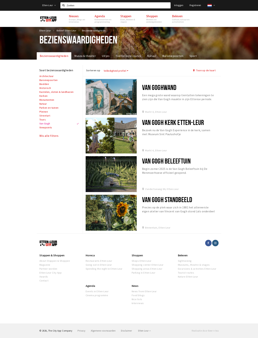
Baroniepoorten (172, 56)
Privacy (81, 330)
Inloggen (178, 5)
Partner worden (48, 268)
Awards (43, 276)
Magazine (44, 264)
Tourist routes (186, 272)
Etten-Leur (49, 5)
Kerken (43, 95)
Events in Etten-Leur (97, 291)
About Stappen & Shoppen (54, 260)
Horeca (90, 255)
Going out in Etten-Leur (99, 264)
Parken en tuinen (49, 107)
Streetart (44, 115)
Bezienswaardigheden (54, 56)
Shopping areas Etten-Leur (147, 268)
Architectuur (46, 76)
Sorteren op (93, 70)
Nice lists (137, 299)
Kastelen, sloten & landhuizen (56, 92)
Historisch (45, 88)
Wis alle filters (49, 135)
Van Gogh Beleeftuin (166, 161)
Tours (42, 119)
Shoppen (137, 255)
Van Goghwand (159, 87)
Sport (193, 56)
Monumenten (46, 99)
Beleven (183, 255)
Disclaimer (126, 330)
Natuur (151, 56)
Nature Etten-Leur (188, 276)
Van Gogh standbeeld (167, 199)
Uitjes (105, 56)
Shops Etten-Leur (142, 260)
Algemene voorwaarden (103, 330)
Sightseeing (185, 260)
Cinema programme (97, 295)
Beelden (44, 84)
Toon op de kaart (204, 70)
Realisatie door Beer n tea (205, 330)
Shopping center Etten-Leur (147, 264)
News (135, 286)
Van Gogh (44, 123)
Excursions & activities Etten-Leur (197, 268)
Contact (43, 280)
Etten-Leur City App (50, 272)
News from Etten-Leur (144, 291)
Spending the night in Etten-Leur (104, 268)
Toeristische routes (128, 56)
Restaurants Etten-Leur (99, 260)
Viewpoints (45, 127)
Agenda (90, 286)
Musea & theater (85, 56)
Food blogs (138, 295)
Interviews (138, 303)
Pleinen (43, 111)
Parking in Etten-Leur (143, 272)
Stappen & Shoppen (51, 255)
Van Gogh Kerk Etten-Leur (173, 122)
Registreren (195, 5)
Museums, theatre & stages (194, 264)
